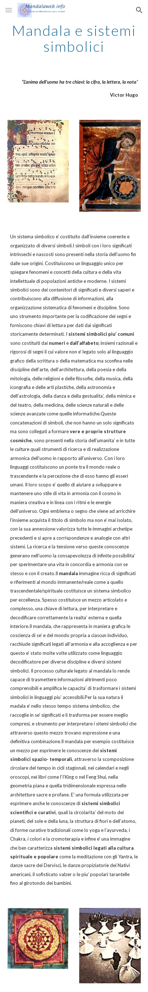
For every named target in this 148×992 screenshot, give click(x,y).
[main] (74, 38)
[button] (8, 10)
